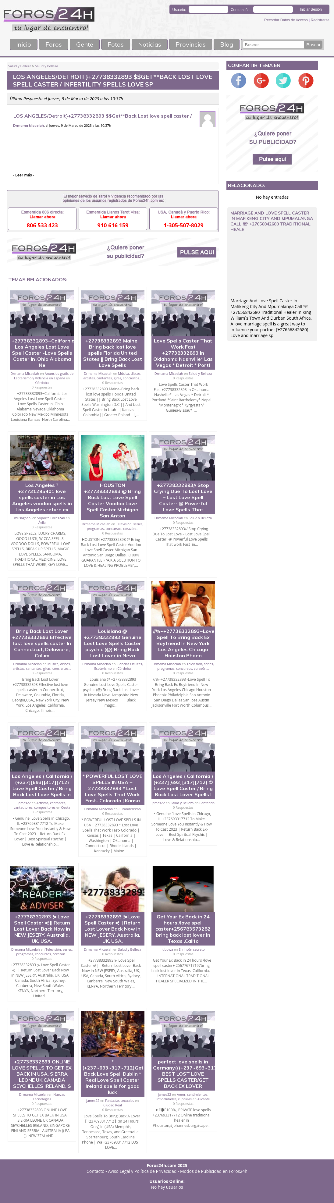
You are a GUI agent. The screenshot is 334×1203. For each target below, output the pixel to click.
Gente (84, 44)
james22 (24, 802)
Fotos (116, 44)
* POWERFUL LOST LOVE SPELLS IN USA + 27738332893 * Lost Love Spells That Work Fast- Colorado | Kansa (112, 788)
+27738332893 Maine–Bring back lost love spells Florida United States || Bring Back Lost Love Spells (112, 353)
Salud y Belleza (19, 66)
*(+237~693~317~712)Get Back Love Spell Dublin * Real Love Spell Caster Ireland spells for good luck (113, 1077)
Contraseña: (240, 10)
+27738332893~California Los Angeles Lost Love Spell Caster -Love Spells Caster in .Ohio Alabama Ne (43, 353)
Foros (53, 44)
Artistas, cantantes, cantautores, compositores (40, 805)
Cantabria (207, 802)
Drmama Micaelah (28, 125)
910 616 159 (113, 225)
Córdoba (42, 382)
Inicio (23, 44)
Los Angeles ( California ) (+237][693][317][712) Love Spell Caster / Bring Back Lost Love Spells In (42, 785)
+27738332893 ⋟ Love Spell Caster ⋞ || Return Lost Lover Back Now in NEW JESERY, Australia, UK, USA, (42, 929)
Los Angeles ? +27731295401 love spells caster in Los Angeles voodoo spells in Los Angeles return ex (42, 497)
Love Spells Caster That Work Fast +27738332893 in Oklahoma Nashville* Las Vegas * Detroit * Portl (183, 353)
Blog (226, 44)
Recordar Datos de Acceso (286, 20)
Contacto (96, 1171)
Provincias (191, 44)
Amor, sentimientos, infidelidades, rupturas (182, 1096)
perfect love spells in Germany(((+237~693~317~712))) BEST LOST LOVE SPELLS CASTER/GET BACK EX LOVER (194, 1074)
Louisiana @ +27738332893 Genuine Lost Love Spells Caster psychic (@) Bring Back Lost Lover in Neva (112, 643)
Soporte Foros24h (51, 518)
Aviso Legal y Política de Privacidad (142, 1171)
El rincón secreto (191, 949)
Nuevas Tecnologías (49, 1096)
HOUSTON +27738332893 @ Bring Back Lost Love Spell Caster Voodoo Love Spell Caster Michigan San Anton (112, 500)
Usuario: (179, 10)
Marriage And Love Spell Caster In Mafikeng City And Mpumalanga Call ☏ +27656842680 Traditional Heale (271, 221)
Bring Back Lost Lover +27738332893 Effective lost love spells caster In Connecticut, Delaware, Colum (42, 643)
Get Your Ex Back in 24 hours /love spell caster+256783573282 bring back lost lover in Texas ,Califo (183, 929)
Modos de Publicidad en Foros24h (213, 1171)
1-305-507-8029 (184, 225)
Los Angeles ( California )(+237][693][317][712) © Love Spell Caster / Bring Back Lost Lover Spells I (183, 785)
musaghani (22, 518)
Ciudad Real (112, 1105)
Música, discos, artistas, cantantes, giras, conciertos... (113, 375)
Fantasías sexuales (119, 1100)
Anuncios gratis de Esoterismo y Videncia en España (43, 375)
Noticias (149, 44)
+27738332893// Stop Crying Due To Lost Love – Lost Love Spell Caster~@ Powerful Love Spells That (183, 497)
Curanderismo (130, 809)
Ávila (42, 522)
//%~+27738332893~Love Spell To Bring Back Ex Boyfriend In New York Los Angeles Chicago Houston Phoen (184, 643)
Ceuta (65, 807)
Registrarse (320, 20)
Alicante (203, 1099)
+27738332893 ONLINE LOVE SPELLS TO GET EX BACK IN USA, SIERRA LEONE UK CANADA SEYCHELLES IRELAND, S (42, 1074)
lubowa (167, 949)
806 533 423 (42, 225)
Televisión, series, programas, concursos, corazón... (115, 526)
